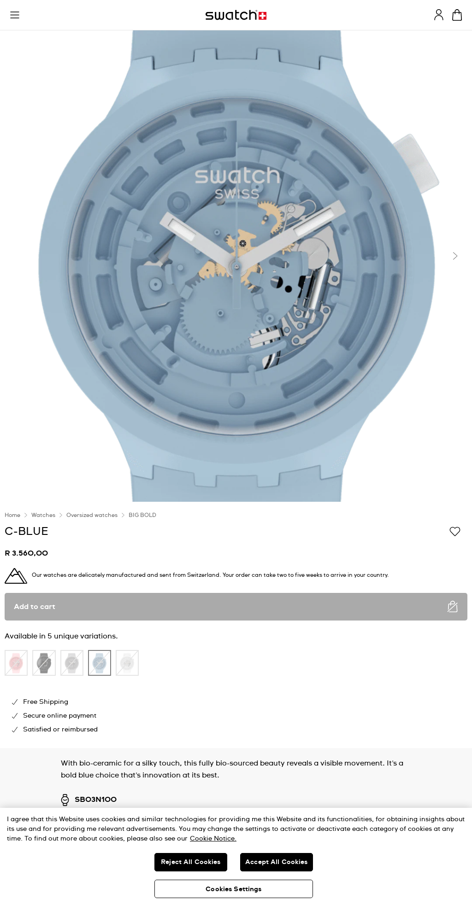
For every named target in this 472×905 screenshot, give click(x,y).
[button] (14, 15)
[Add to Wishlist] (454, 530)
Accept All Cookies (276, 862)
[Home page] (236, 15)
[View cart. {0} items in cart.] (457, 15)
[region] (236, 856)
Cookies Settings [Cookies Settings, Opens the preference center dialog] (233, 889)
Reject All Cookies (191, 862)
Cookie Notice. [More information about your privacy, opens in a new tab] (213, 838)
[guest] (438, 14)
